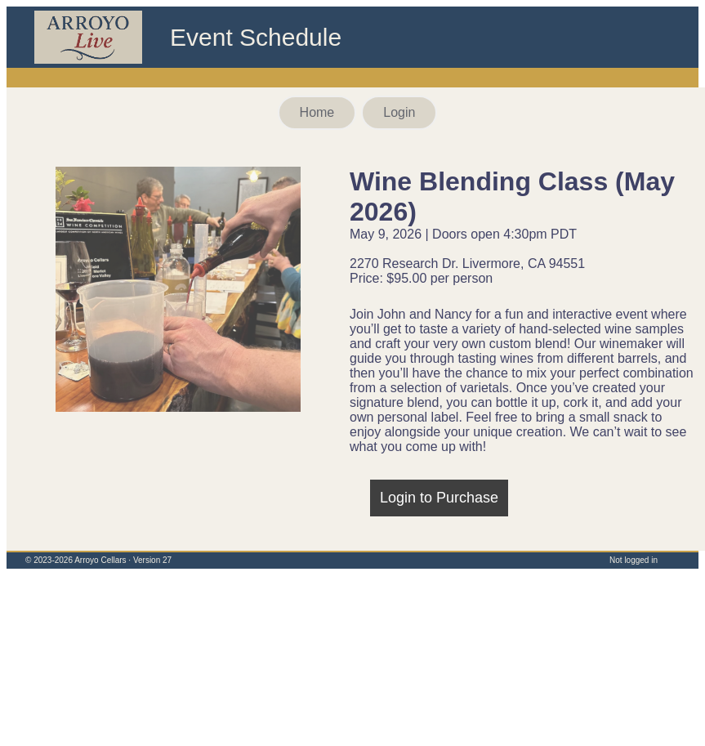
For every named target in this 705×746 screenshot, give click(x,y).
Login (399, 112)
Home (317, 112)
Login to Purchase (439, 497)
